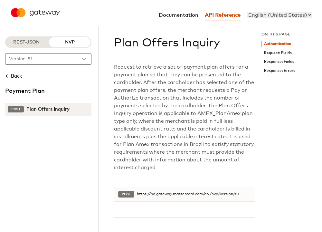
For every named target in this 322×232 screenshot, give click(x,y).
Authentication (277, 44)
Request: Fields (278, 53)
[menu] (279, 15)
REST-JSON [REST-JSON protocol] (26, 42)
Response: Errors (279, 71)
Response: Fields (279, 62)
